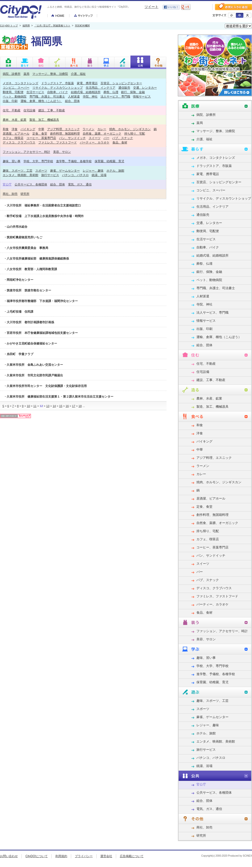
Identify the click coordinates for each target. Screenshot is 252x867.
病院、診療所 (12, 73)
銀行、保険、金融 (133, 92)
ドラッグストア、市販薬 (57, 83)
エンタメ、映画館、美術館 (20, 175)
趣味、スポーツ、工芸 (17, 170)
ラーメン (88, 129)
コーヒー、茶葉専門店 (41, 138)
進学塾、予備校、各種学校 (74, 161)
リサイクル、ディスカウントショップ (57, 87)
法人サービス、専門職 (115, 96)
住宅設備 (29, 110)
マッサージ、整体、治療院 (50, 73)
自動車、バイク (57, 92)
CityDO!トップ (9, 26)
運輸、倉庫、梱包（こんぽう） (41, 100)
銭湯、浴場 (99, 175)
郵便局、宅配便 (13, 92)
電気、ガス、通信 (80, 184)
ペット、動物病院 (14, 96)
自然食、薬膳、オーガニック (102, 133)
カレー (101, 129)
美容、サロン (62, 151)
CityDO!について (36, 856)
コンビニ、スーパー (16, 87)
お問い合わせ (9, 856)
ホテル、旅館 (115, 170)
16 (67, 405)
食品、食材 (119, 142)
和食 (6, 129)
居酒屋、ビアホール (16, 133)
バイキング (28, 129)
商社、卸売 (10, 193)
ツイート (151, 7)
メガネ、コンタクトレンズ (20, 83)
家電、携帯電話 (87, 83)
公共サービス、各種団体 (31, 184)
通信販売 (124, 87)
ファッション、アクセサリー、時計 (26, 151)
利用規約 (61, 856)
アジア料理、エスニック (63, 129)
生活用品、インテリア (100, 87)
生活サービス (35, 92)
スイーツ (95, 138)
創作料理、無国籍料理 (65, 133)
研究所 (25, 193)
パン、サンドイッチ (72, 138)
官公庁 (7, 184)
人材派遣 (74, 96)
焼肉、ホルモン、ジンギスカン (130, 129)
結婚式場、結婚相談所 (86, 92)
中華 (41, 129)
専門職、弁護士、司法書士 (47, 96)
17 (73, 405)
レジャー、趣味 (93, 170)
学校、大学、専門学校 (38, 161)
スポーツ (41, 170)
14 (54, 405)
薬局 (26, 73)
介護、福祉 (78, 73)
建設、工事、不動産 (51, 110)
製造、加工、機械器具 (44, 119)
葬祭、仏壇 (111, 92)
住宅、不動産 (12, 110)
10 (28, 405)
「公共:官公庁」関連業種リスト (52, 26)
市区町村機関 (82, 26)
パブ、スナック (122, 138)
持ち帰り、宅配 (134, 133)
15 (60, 405)
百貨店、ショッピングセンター (121, 83)
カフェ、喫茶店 (13, 138)
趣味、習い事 (12, 161)
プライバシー (84, 856)
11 (35, 405)
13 (47, 405)
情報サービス (142, 96)
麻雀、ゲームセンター (65, 170)
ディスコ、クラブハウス (19, 142)
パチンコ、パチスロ (75, 175)
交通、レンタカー (145, 87)
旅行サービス (50, 175)
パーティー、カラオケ (94, 142)
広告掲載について (132, 856)
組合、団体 (72, 100)
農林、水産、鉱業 (14, 119)
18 (80, 405)
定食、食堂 (39, 133)
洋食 (15, 129)
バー (106, 138)
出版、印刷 (10, 100)
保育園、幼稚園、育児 (109, 161)
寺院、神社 (90, 96)
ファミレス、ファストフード (57, 142)
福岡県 (26, 26)
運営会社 (106, 856)
